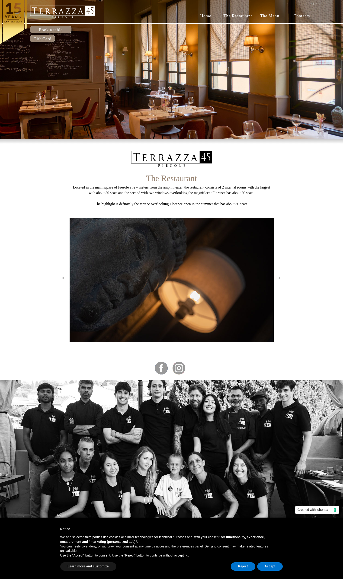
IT (311, 4)
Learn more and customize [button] (88, 566)
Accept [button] (270, 566)
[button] (63, 278)
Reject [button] (243, 566)
